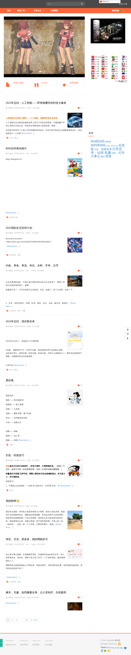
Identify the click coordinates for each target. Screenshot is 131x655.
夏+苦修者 (9, 108)
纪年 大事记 (14, 138)
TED (117, 648)
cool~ (27, 153)
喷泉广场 (22, 11)
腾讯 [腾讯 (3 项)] (103, 156)
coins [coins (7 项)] (107, 141)
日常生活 (39, 11)
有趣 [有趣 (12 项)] (107, 152)
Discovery (111, 648)
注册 (125, 4)
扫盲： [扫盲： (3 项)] (97, 149)
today (34, 271)
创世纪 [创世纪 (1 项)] (108, 146)
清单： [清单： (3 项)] (115, 153)
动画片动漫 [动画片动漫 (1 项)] (114, 146)
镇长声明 (24, 645)
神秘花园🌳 (118, 11)
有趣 (23, 311)
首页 (9, 11)
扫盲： (12, 490)
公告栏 (28, 108)
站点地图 (48, 645)
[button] (10, 47)
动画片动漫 (13, 217)
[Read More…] (28, 133)
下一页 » (34, 620)
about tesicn (11, 645)
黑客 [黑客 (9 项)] (108, 156)
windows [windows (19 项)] (98, 145)
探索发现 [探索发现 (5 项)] (106, 149)
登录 (121, 4)
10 (26, 620)
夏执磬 (117, 640)
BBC (122, 648)
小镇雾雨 (54, 11)
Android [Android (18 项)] (97, 141)
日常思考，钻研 (15, 255)
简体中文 (104, 2)
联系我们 (36, 645)
